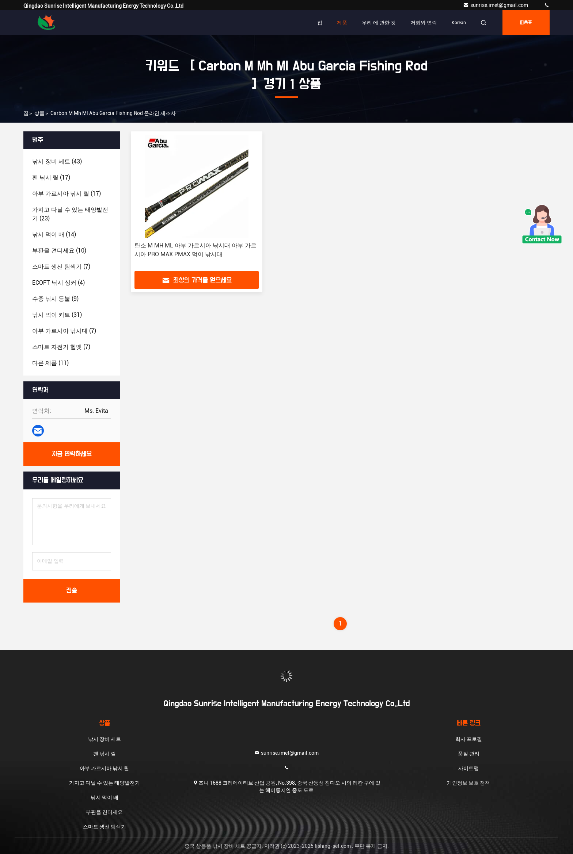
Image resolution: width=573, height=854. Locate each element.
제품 (342, 23)
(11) (50, 362)
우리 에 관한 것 (379, 23)
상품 (39, 113)
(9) (55, 298)
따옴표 (526, 22)
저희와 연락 (423, 23)
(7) (61, 266)
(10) (59, 250)
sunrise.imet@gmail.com (496, 5)
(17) (51, 177)
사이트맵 (468, 768)
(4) (58, 282)
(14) (54, 234)
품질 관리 (468, 754)
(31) (57, 314)
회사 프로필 (468, 739)
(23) (70, 214)
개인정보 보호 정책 (468, 783)
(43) (57, 161)
